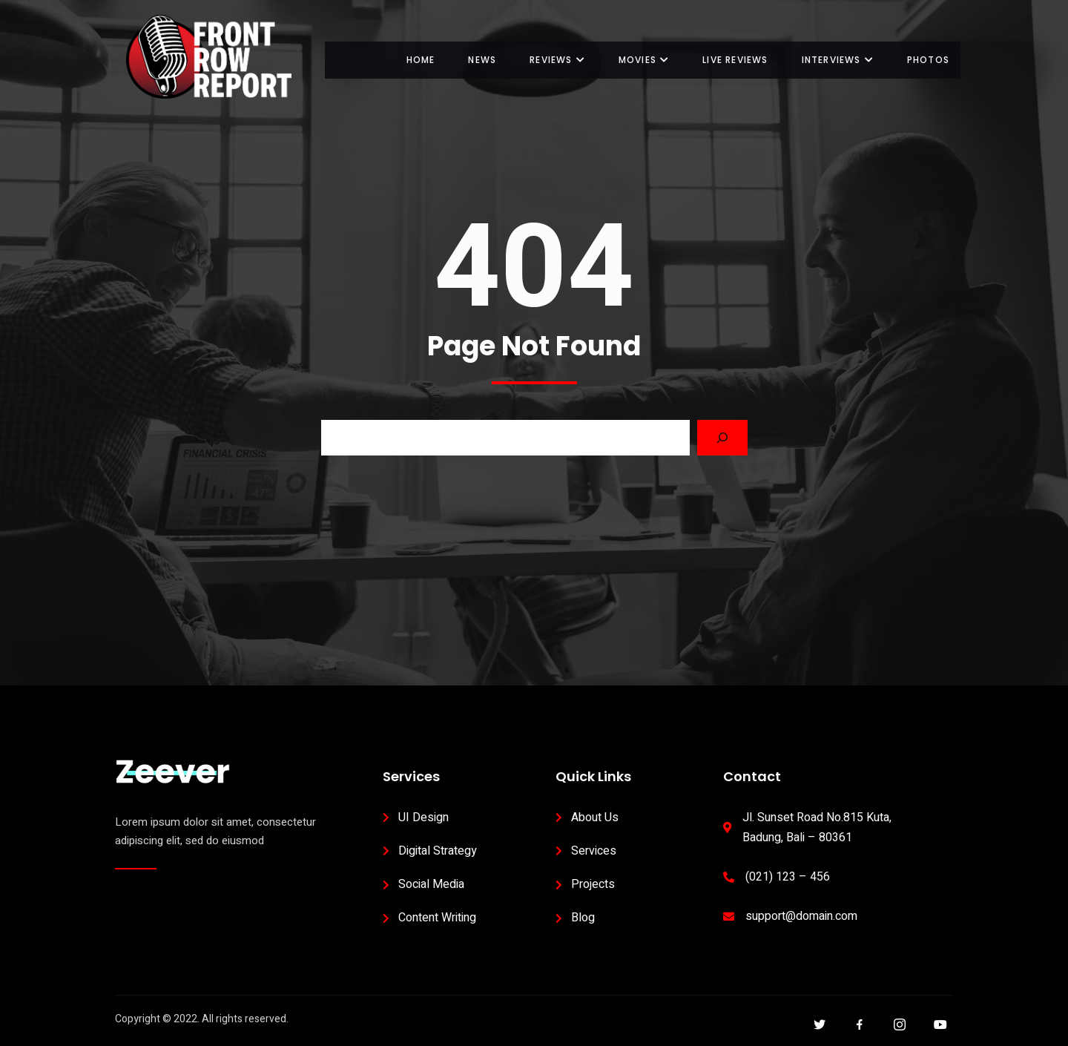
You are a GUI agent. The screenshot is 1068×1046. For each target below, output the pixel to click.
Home (420, 59)
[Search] (722, 437)
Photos (928, 59)
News (482, 59)
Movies (644, 59)
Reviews (557, 59)
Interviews (838, 59)
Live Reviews (735, 59)
